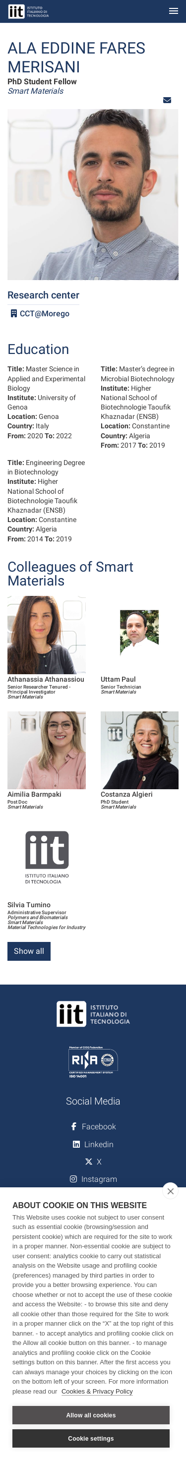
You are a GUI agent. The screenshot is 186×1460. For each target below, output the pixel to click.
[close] (170, 1190)
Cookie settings (91, 1438)
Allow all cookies (91, 1415)
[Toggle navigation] (173, 11)
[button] (167, 100)
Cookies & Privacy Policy (97, 1391)
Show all (29, 951)
